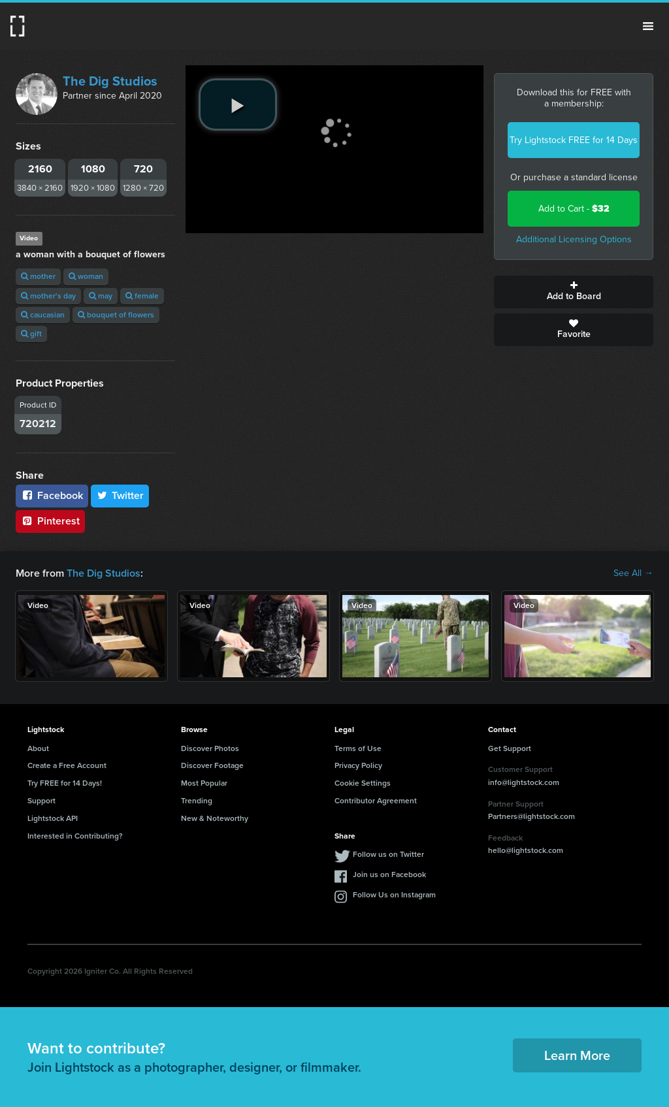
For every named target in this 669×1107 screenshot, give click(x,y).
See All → (633, 573)
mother (38, 276)
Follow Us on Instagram (394, 895)
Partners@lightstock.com (531, 816)
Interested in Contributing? (75, 836)
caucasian (43, 315)
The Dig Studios (110, 81)
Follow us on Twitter (388, 854)
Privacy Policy (358, 765)
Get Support (509, 748)
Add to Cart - (574, 209)
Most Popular (204, 783)
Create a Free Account (66, 765)
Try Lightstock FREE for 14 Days (574, 140)
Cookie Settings (362, 783)
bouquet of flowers (116, 315)
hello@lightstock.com (525, 850)
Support (41, 801)
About (38, 748)
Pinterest (50, 520)
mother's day (48, 296)
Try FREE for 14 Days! (64, 783)
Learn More (577, 1055)
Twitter (120, 495)
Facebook (52, 495)
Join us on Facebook (389, 874)
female (142, 296)
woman (86, 276)
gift (31, 334)
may (100, 296)
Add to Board (574, 292)
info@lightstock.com (523, 782)
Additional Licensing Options (574, 239)
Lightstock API (52, 818)
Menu (648, 26)
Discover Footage (212, 765)
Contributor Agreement (375, 801)
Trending (196, 801)
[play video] (238, 104)
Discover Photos (210, 748)
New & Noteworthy (214, 818)
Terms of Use (358, 748)
